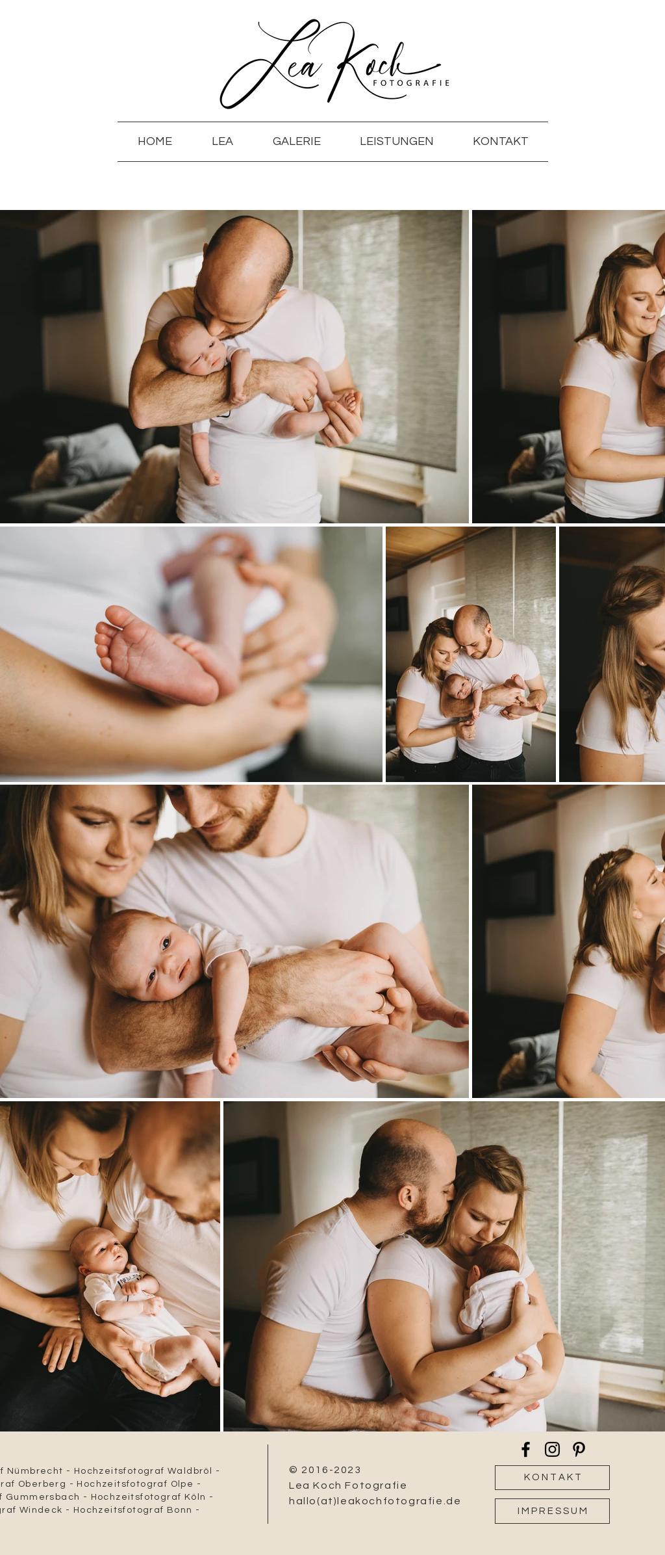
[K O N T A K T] (552, 1477)
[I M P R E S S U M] (552, 1511)
